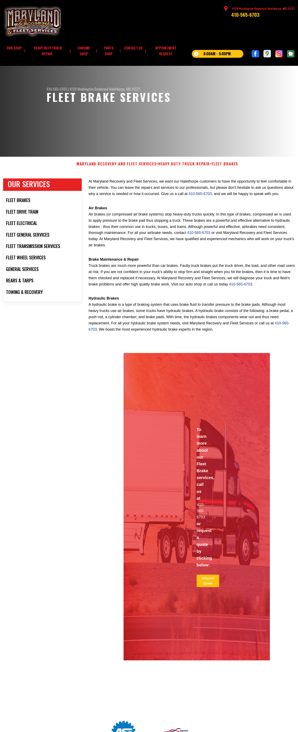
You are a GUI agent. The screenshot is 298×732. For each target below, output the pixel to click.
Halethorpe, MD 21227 (124, 89)
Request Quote (208, 583)
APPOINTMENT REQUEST (165, 50)
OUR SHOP (14, 48)
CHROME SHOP (84, 50)
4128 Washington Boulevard (89, 89)
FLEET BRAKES (225, 166)
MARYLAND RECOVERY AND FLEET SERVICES (116, 166)
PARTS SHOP (109, 50)
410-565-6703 (245, 14)
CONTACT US (133, 48)
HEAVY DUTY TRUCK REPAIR (48, 50)
